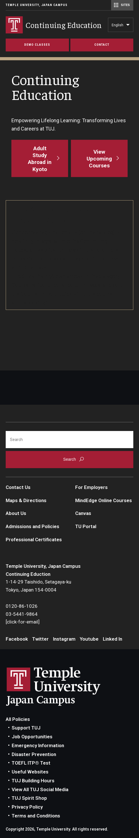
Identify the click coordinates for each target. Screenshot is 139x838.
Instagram (64, 639)
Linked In (112, 639)
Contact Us (18, 487)
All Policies (18, 719)
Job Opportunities (32, 736)
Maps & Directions (26, 500)
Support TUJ (26, 728)
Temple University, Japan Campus (37, 5)
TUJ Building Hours (33, 780)
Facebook (17, 639)
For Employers (91, 487)
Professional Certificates (34, 539)
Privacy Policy (27, 807)
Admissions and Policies (32, 526)
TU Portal (85, 526)
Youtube (89, 639)
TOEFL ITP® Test (31, 763)
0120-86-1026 (22, 606)
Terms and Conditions (36, 816)
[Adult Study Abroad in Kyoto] (39, 158)
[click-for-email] (23, 622)
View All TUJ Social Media (40, 789)
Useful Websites (30, 772)
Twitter (40, 639)
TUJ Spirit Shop (29, 798)
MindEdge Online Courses (103, 500)
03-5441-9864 (22, 614)
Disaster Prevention (34, 754)
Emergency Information (38, 745)
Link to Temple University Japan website (63, 686)
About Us (16, 513)
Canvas (83, 513)
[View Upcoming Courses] (99, 158)
